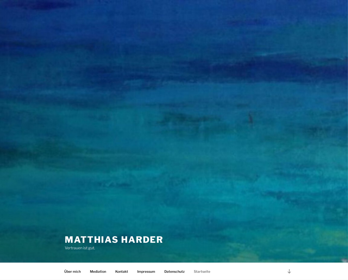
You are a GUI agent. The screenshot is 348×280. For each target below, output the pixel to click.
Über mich (72, 271)
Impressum (146, 271)
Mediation (98, 271)
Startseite (202, 271)
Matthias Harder (114, 239)
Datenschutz (174, 271)
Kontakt (121, 271)
